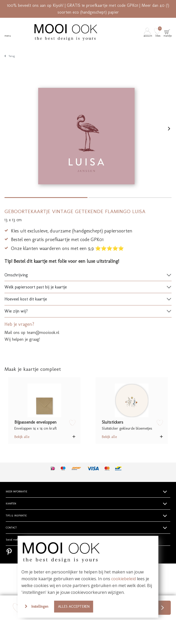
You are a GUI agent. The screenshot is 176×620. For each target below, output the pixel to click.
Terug (12, 56)
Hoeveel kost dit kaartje (25, 299)
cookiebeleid (123, 579)
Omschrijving (16, 274)
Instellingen (39, 606)
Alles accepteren (74, 606)
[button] (148, 32)
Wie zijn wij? (16, 311)
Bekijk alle (22, 436)
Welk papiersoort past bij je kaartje (35, 287)
